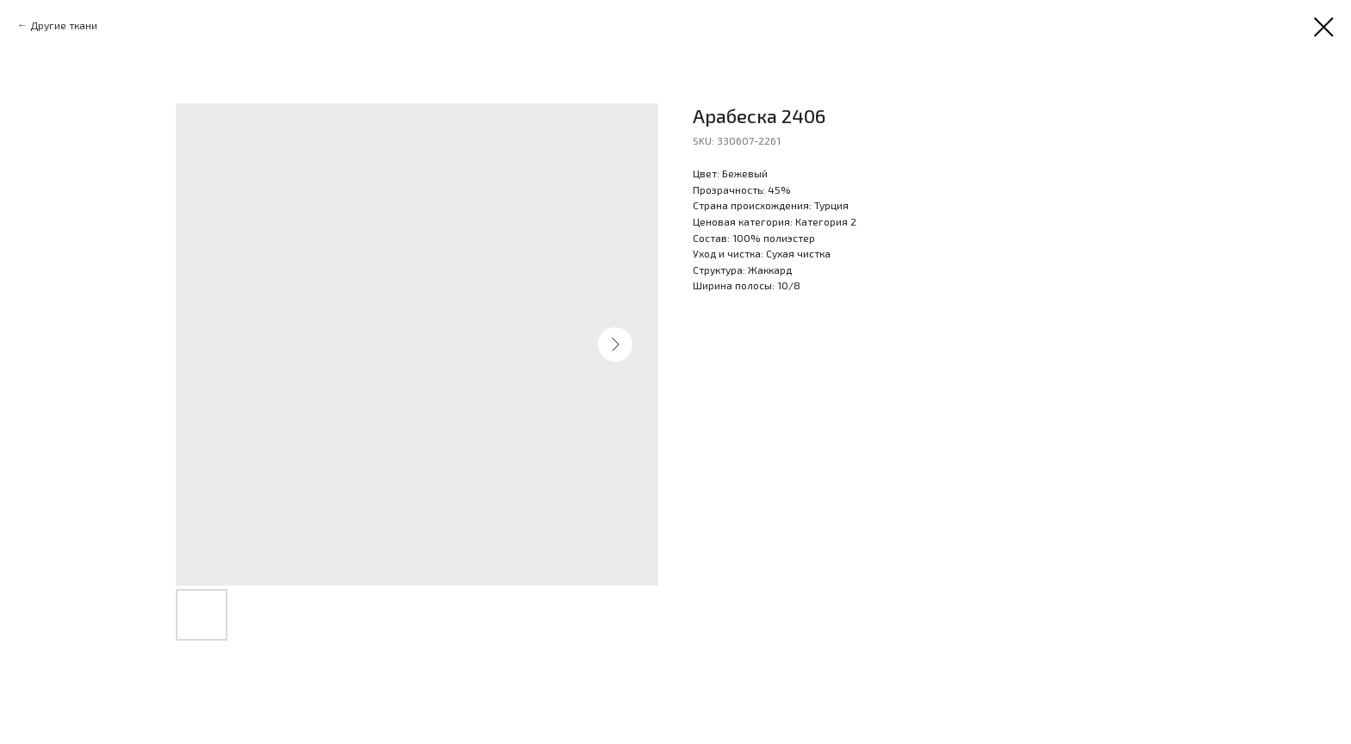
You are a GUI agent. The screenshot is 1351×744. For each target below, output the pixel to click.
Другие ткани (63, 25)
